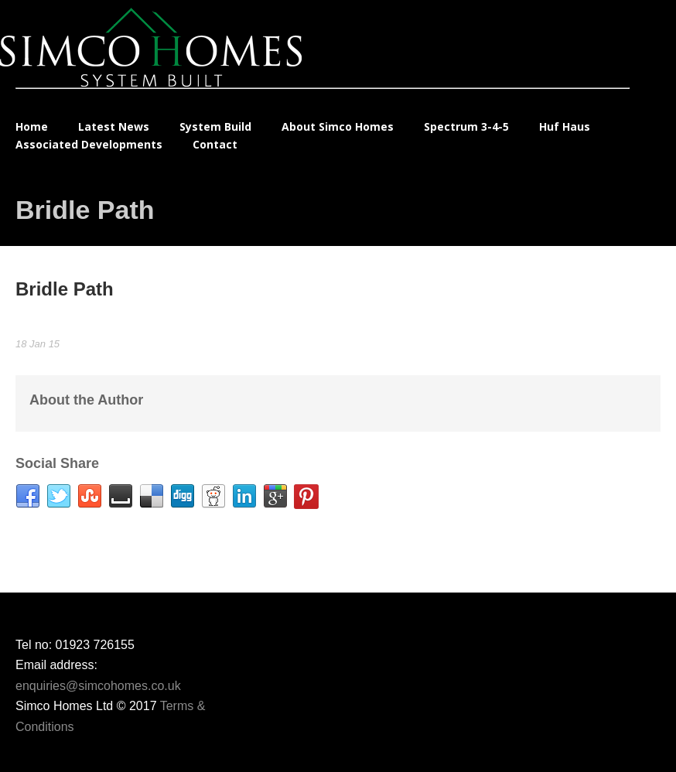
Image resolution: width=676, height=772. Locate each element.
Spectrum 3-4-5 (466, 126)
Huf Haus (564, 126)
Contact (215, 144)
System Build (215, 126)
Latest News (113, 126)
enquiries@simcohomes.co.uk (98, 685)
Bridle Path (64, 288)
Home (31, 126)
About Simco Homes (338, 126)
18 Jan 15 (37, 344)
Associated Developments (88, 144)
